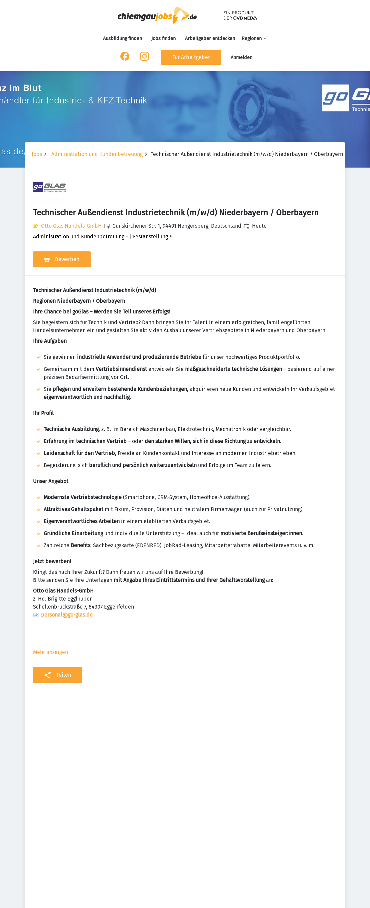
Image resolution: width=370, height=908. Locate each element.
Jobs (37, 154)
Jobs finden (163, 38)
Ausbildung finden (122, 38)
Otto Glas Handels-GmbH (71, 226)
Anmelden (241, 57)
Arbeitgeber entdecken (210, 38)
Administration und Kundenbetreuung (97, 154)
